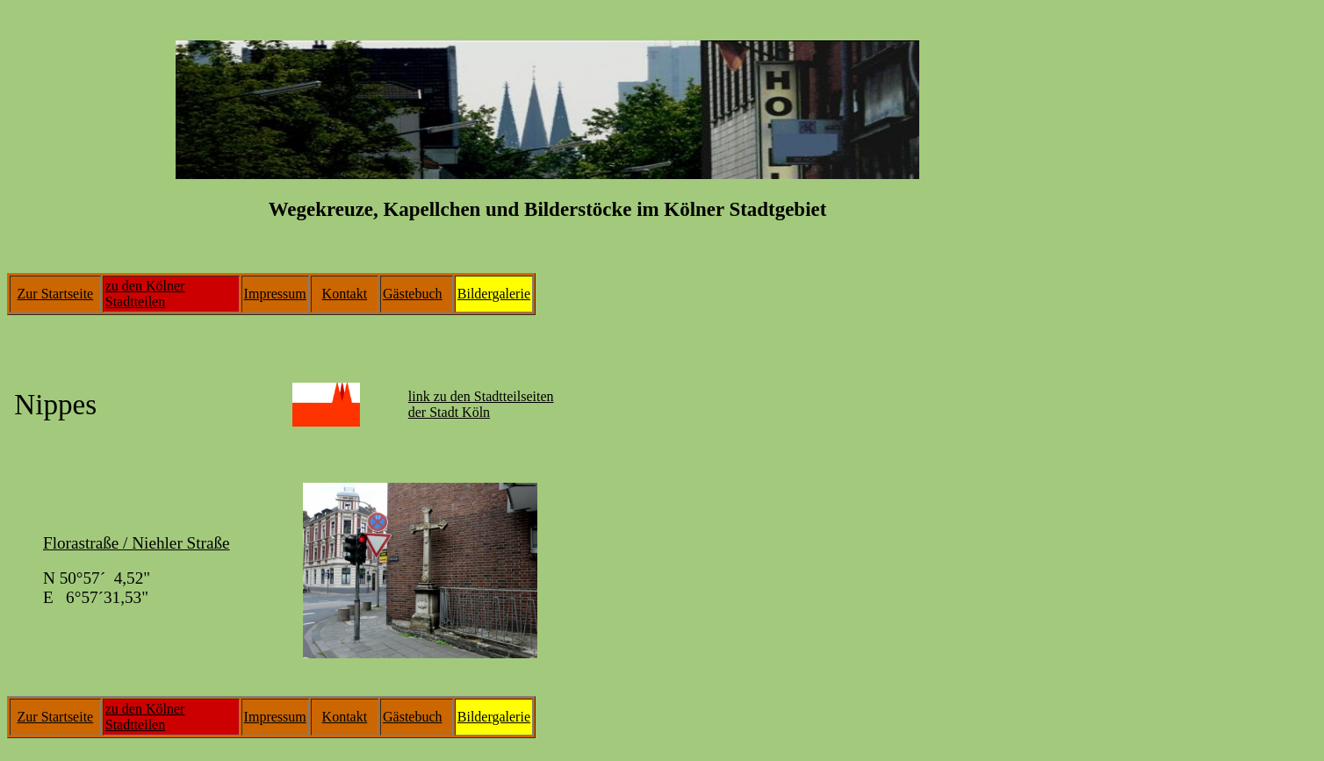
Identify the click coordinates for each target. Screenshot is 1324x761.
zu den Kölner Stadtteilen (145, 293)
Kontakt (345, 293)
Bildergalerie (493, 293)
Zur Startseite (56, 293)
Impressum (275, 293)
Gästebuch (413, 293)
